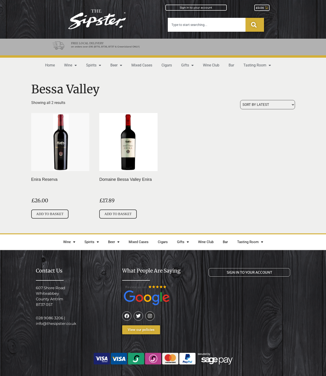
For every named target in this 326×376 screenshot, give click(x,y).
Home (50, 65)
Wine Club (211, 65)
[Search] (254, 25)
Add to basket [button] (50, 214)
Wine (70, 65)
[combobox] (206, 25)
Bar (231, 65)
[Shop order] (267, 104)
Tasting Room (257, 65)
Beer (116, 65)
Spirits (93, 65)
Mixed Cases (141, 65)
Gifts (187, 65)
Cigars (166, 65)
